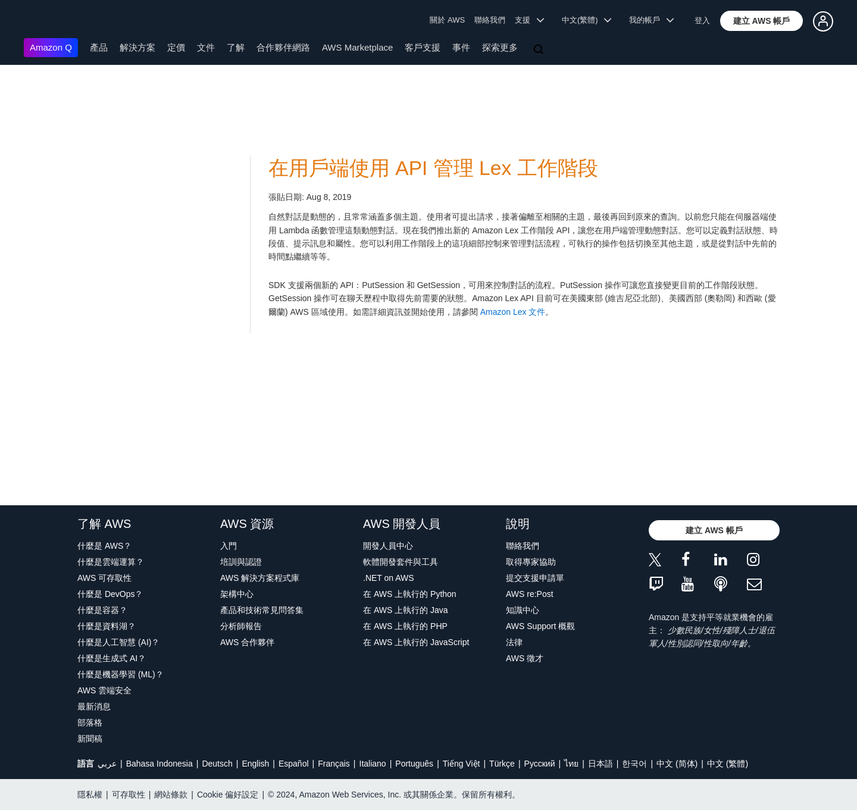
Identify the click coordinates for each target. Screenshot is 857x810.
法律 (514, 642)
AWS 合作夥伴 (247, 642)
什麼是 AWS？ (104, 546)
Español (294, 763)
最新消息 (94, 706)
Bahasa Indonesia (159, 763)
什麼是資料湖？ (106, 626)
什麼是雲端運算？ (110, 562)
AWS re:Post (529, 594)
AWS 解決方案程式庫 (259, 578)
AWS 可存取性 (104, 578)
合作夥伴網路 (283, 47)
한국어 (634, 763)
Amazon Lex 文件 (513, 312)
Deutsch (217, 763)
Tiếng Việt (461, 763)
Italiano (372, 763)
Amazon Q (51, 47)
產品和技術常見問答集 (262, 610)
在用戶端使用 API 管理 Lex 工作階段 (433, 168)
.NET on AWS (388, 578)
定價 (176, 47)
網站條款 (170, 794)
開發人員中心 (388, 546)
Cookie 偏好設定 (227, 794)
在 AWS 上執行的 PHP (405, 626)
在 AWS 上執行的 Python (409, 594)
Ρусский (539, 763)
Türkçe (502, 763)
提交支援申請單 (535, 578)
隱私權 (89, 794)
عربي (107, 763)
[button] (761, 21)
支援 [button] (529, 19)
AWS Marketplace (357, 47)
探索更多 (500, 47)
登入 (702, 20)
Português (414, 763)
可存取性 (128, 794)
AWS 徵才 (524, 658)
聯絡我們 (489, 19)
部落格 (89, 722)
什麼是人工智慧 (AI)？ (118, 642)
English (255, 763)
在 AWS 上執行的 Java (405, 610)
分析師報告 (241, 626)
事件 (461, 47)
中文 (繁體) (727, 763)
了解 (236, 47)
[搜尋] (539, 50)
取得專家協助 (531, 562)
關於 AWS (447, 19)
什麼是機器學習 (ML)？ (120, 674)
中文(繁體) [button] (587, 19)
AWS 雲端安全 (104, 690)
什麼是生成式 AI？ (111, 658)
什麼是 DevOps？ (110, 594)
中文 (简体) (677, 763)
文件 (206, 47)
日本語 (600, 763)
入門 (228, 546)
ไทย (571, 763)
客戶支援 (422, 47)
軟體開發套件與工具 (400, 562)
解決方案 (137, 47)
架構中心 (237, 594)
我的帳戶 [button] (651, 19)
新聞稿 (89, 738)
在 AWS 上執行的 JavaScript (416, 642)
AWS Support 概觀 (540, 626)
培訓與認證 (241, 562)
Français (334, 763)
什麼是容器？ (102, 610)
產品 (99, 47)
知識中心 (522, 610)
